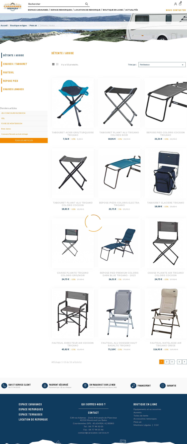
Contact (93, 413)
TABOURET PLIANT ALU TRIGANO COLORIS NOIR (119, 133)
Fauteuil (8, 72)
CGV (156, 425)
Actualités (131, 10)
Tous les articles (24, 140)
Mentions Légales (142, 425)
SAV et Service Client (19, 384)
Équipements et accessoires (147, 409)
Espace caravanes (30, 404)
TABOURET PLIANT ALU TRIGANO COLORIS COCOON (73, 204)
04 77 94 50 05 (14, 387)
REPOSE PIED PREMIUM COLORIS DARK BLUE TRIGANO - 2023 (119, 274)
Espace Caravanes (38, 10)
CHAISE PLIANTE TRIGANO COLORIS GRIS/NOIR (73, 274)
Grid (53, 64)
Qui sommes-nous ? (93, 404)
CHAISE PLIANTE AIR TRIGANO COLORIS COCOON (166, 274)
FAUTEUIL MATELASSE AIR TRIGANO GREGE (165, 344)
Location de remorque (87, 10)
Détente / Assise (13, 55)
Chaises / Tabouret (15, 64)
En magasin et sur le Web (102, 384)
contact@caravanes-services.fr (93, 432)
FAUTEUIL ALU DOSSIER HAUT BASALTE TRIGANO (119, 344)
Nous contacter (176, 10)
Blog (184, 4)
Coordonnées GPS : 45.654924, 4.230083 (93, 423)
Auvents (138, 412)
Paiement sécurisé (58, 384)
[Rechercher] (59, 4)
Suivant (184, 361)
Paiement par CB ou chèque (60, 387)
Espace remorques (61, 10)
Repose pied (10, 81)
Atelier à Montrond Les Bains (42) (103, 387)
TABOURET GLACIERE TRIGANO (165, 203)
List (57, 64)
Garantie (171, 385)
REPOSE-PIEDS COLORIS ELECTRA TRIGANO (119, 204)
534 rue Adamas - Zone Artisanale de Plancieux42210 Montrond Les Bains (93, 418)
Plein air (138, 422)
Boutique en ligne (113, 10)
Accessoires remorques (145, 418)
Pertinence (162, 64)
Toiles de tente (141, 415)
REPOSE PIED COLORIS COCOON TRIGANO (166, 133)
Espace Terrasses (31, 414)
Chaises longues (13, 89)
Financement (144, 385)
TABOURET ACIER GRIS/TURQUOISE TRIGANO (73, 133)
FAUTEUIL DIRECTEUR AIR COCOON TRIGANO (73, 344)
